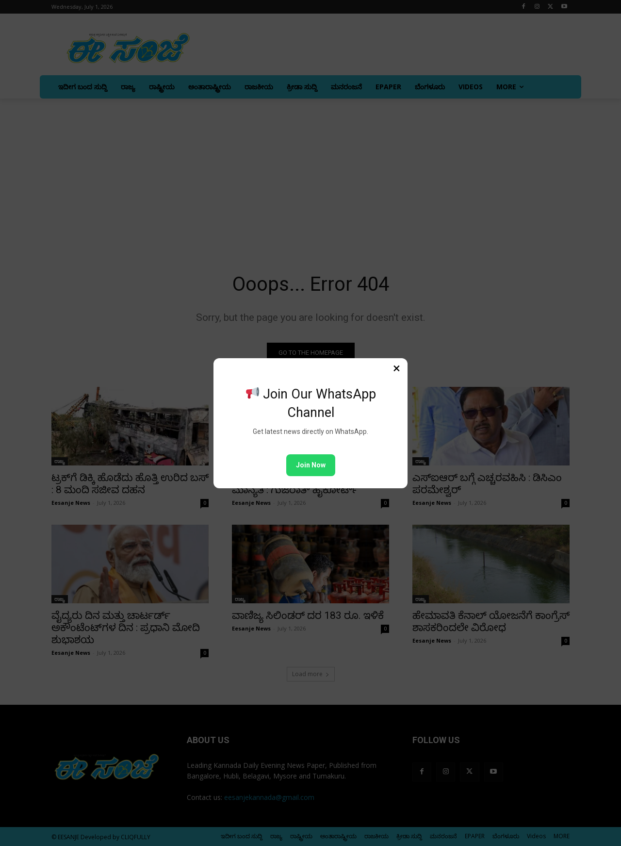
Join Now (311, 465)
